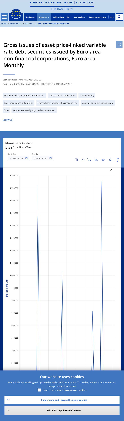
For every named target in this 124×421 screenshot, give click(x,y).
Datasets (29, 23)
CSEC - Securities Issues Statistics (53, 23)
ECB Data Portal (62, 9)
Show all (8, 119)
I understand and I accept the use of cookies (64, 399)
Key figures (30, 17)
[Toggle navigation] (4, 17)
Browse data (44, 17)
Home (3, 23)
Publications (58, 17)
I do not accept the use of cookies (64, 410)
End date (36, 154)
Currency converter (97, 17)
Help (112, 17)
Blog (68, 17)
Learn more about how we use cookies (65, 390)
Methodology (79, 17)
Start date (12, 154)
